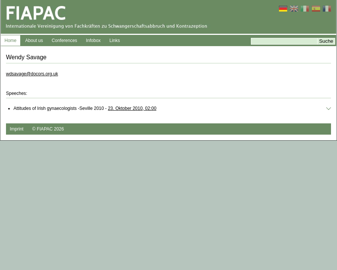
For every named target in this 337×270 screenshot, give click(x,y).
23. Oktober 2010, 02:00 (132, 108)
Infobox (93, 40)
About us (34, 40)
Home (10, 40)
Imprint (17, 129)
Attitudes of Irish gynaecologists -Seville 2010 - (85, 108)
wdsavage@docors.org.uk (32, 73)
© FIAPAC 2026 (48, 129)
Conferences (64, 40)
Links (114, 40)
